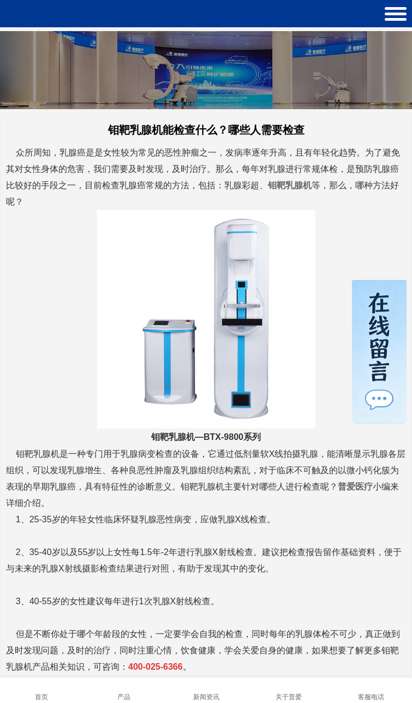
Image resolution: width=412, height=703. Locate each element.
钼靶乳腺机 (290, 185)
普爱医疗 (355, 486)
